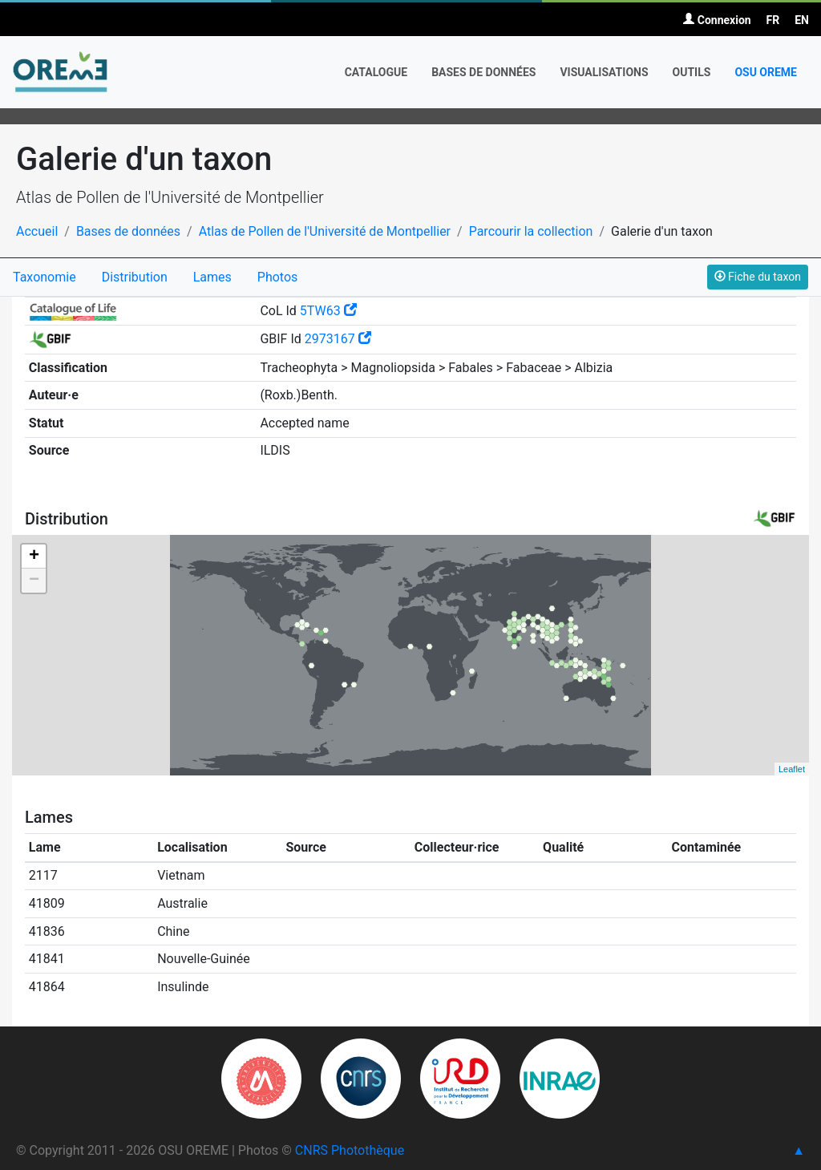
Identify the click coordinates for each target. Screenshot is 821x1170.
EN (802, 20)
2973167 (338, 338)
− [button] (34, 581)
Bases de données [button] (483, 72)
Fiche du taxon (757, 276)
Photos (277, 277)
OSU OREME (765, 72)
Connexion (716, 20)
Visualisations (604, 72)
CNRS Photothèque (349, 1150)
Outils (692, 72)
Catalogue (376, 72)
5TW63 (328, 310)
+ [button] (34, 557)
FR (773, 20)
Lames (212, 277)
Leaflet (792, 769)
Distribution (135, 277)
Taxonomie (44, 277)
